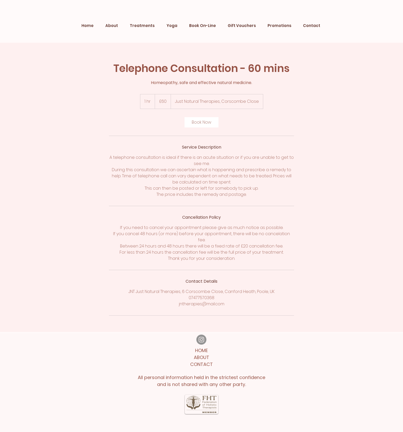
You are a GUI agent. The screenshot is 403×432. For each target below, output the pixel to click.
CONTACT (201, 364)
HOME (201, 350)
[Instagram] (201, 340)
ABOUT (201, 357)
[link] (201, 122)
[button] (142, 25)
